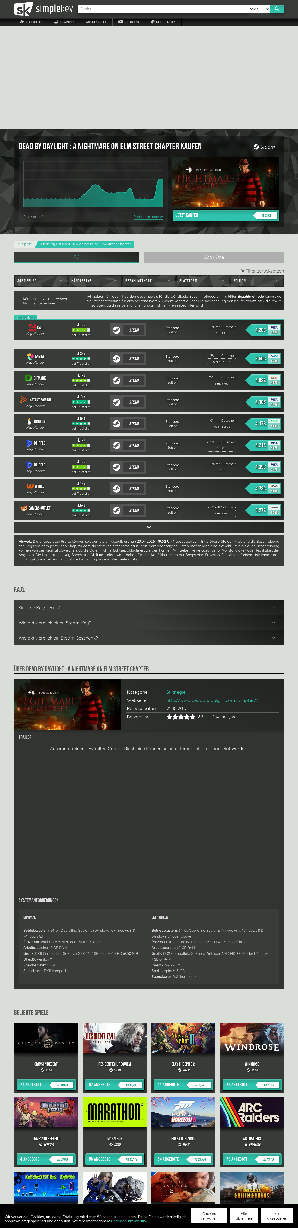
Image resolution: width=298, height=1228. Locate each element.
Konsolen (96, 22)
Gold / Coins (163, 22)
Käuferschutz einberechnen (42, 195)
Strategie (176, 589)
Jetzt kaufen (226, 112)
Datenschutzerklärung (129, 1221)
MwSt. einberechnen (36, 200)
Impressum (33, 1197)
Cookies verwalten (209, 1216)
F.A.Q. (119, 1197)
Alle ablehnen (244, 1216)
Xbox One (214, 154)
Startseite (31, 22)
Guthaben (128, 22)
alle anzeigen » (149, 1146)
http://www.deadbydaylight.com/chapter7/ (212, 597)
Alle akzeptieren (277, 1216)
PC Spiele (64, 22)
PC (77, 154)
